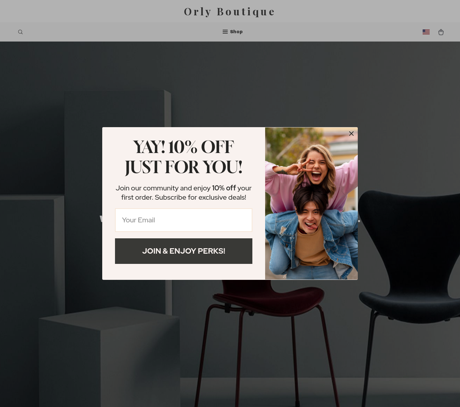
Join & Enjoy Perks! (183, 251)
